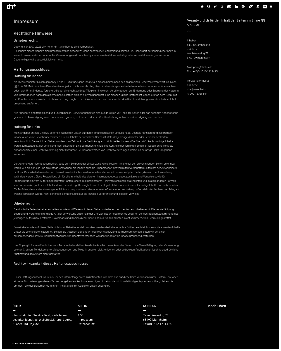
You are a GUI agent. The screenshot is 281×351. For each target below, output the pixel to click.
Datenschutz (86, 324)
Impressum (85, 319)
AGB (81, 315)
